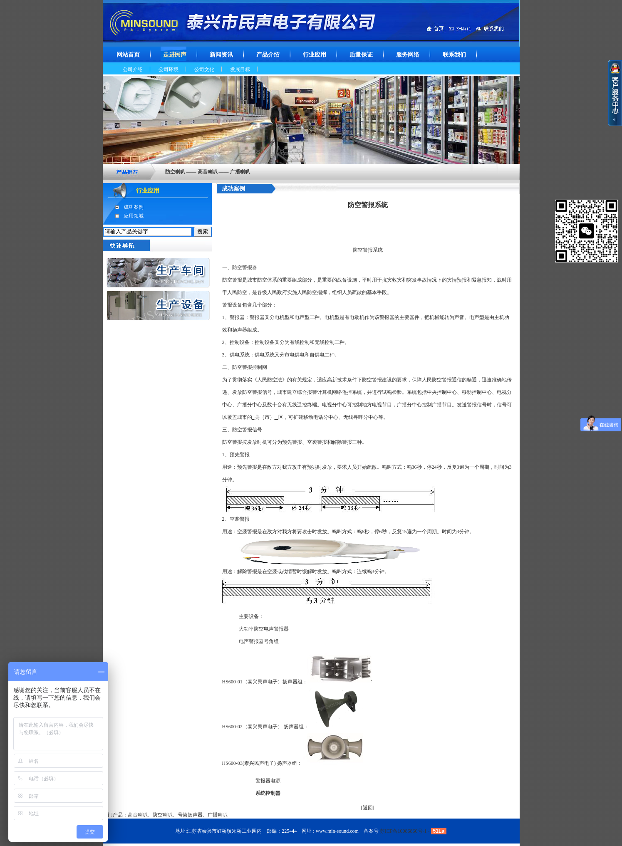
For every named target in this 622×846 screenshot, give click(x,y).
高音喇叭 (138, 815)
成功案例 (134, 207)
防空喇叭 (163, 815)
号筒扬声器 (190, 815)
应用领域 (134, 216)
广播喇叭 (218, 815)
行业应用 (147, 191)
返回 (368, 808)
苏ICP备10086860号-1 (403, 831)
